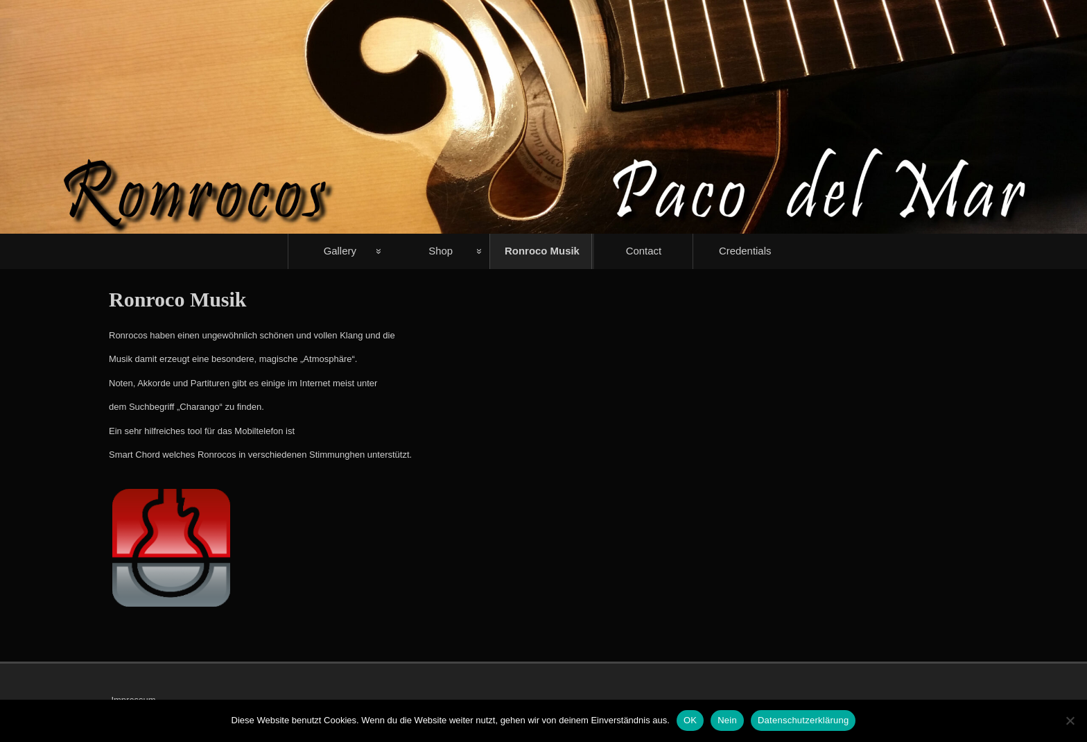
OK (690, 720)
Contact (643, 251)
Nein (727, 720)
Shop (440, 251)
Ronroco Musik (542, 251)
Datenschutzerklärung (803, 720)
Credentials (745, 251)
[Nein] (1070, 720)
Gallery (340, 251)
